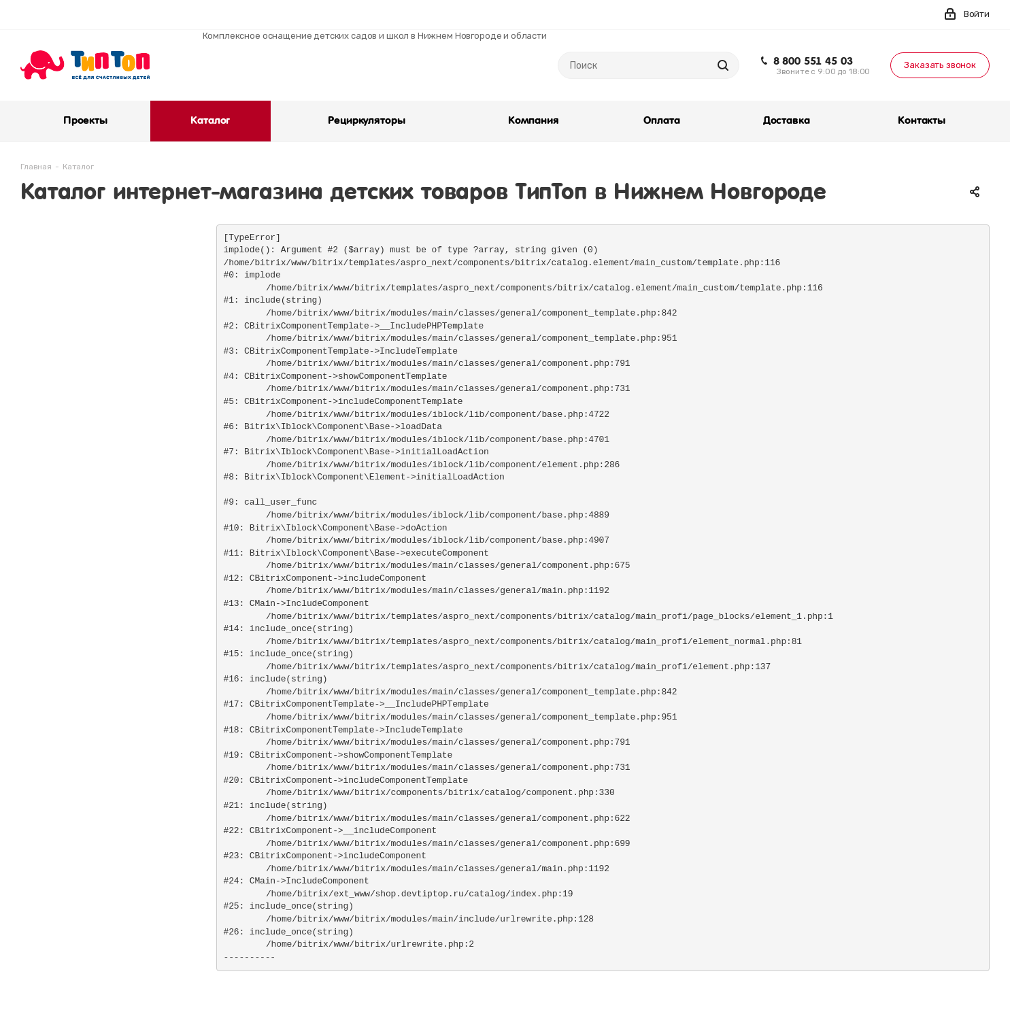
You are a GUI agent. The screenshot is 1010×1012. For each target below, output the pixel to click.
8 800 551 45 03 (813, 61)
